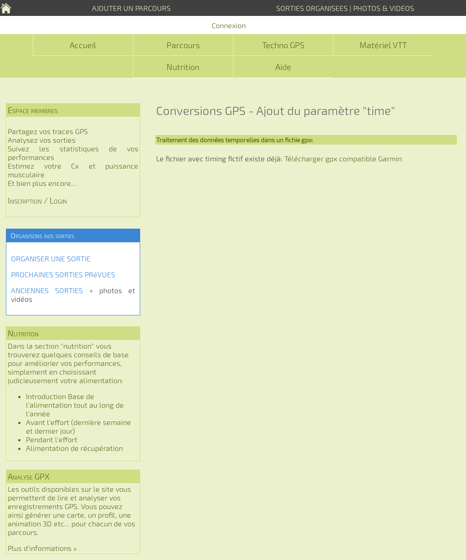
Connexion (229, 25)
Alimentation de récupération (74, 448)
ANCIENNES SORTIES (47, 290)
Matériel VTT (383, 45)
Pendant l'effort (51, 439)
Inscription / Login (37, 200)
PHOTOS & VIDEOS (383, 8)
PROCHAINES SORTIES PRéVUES (63, 274)
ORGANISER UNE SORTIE (51, 258)
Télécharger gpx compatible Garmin (343, 158)
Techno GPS (283, 45)
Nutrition (183, 67)
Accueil (83, 45)
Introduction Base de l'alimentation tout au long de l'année (75, 405)
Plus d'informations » (42, 548)
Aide (283, 67)
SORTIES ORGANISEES (312, 8)
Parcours (183, 45)
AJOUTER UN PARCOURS (131, 8)
